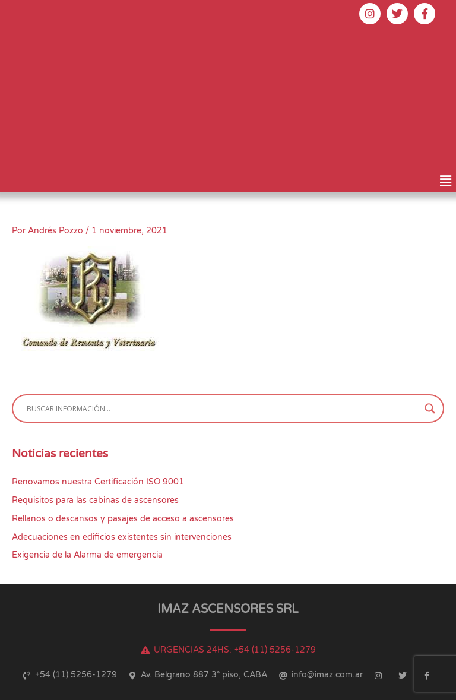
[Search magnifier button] (430, 408)
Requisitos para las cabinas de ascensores (95, 500)
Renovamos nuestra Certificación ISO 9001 (98, 482)
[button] (446, 181)
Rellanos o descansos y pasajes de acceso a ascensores (123, 519)
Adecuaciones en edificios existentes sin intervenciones (122, 537)
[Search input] (223, 408)
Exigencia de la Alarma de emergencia (87, 555)
